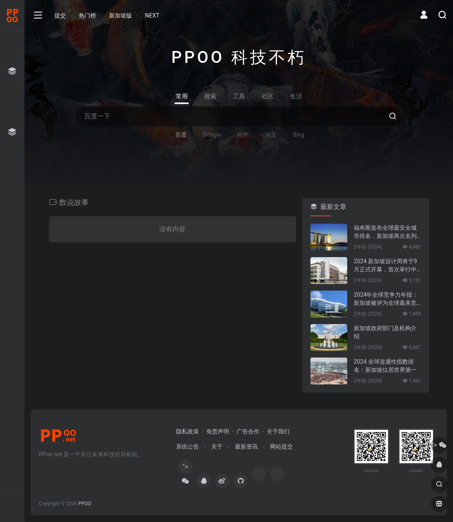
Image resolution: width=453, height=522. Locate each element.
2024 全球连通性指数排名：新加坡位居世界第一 (385, 365)
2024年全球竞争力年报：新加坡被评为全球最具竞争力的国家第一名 (386, 299)
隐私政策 (187, 431)
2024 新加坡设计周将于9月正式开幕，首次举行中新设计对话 (385, 265)
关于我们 (278, 431)
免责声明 (217, 431)
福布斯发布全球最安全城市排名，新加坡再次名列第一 (385, 232)
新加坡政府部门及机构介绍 (385, 332)
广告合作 (248, 431)
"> (185, 468)
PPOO (84, 503)
